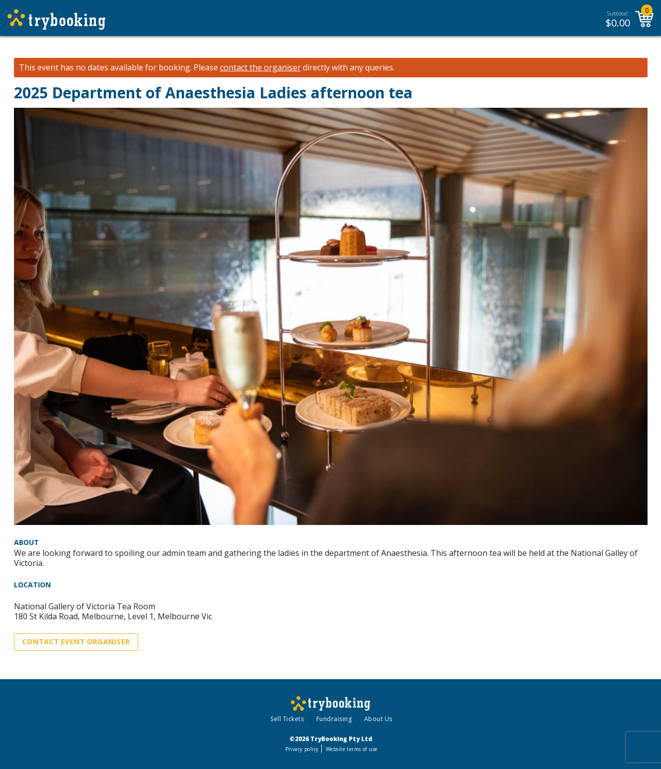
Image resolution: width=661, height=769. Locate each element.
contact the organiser (260, 67)
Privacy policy (302, 749)
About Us (378, 719)
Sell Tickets (287, 719)
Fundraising (334, 719)
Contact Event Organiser (76, 641)
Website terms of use (351, 749)
